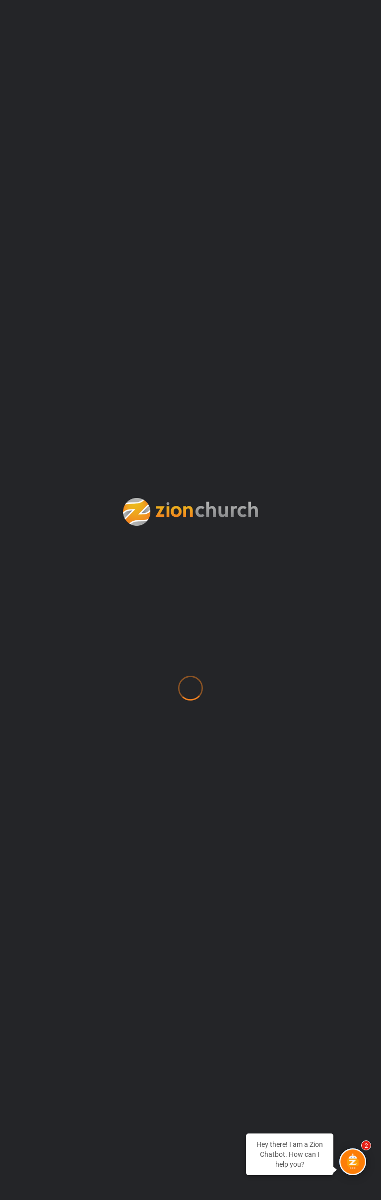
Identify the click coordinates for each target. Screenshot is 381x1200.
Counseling (53, 766)
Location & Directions (81, 849)
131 (300, 424)
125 (169, 424)
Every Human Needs (75, 808)
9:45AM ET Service (71, 344)
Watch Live (53, 995)
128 (234, 424)
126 (191, 424)
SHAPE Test (53, 975)
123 (125, 424)
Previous (32, 424)
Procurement (59, 954)
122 (103, 424)
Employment (57, 787)
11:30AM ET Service (309, 344)
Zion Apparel (58, 1037)
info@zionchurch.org (63, 602)
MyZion (43, 891)
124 (147, 424)
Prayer (42, 933)
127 (212, 424)
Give (36, 829)
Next (190, 442)
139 (349, 424)
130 (278, 424)
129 (256, 424)
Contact (45, 745)
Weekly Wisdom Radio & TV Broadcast (121, 1016)
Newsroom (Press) (71, 912)
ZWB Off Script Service (190, 344)
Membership (57, 870)
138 (327, 424)
